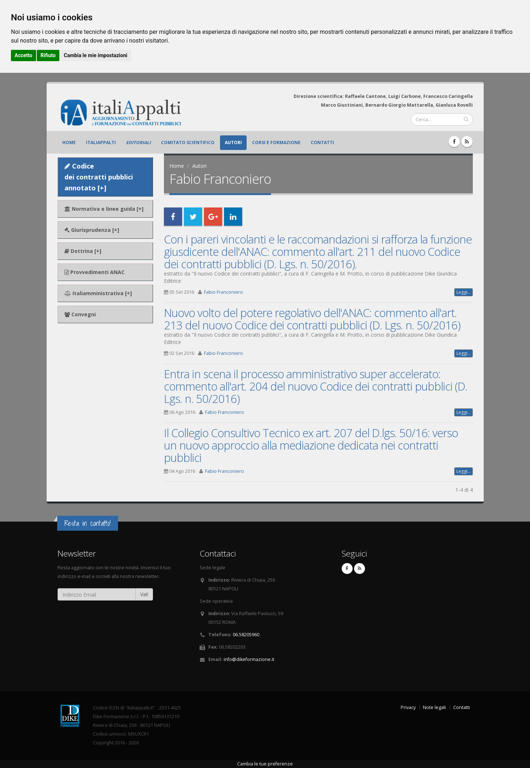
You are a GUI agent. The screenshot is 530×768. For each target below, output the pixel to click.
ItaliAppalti (101, 142)
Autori (233, 142)
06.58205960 (246, 635)
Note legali (434, 707)
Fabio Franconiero (223, 292)
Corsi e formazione (276, 142)
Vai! (144, 594)
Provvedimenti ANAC (94, 272)
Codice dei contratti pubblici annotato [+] (98, 177)
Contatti (322, 142)
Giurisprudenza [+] (91, 229)
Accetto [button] (23, 55)
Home (69, 142)
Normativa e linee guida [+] (104, 208)
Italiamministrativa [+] (98, 293)
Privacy (408, 707)
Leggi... (463, 292)
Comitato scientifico (188, 142)
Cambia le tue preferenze (265, 764)
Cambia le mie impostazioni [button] (95, 55)
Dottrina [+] (82, 251)
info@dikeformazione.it (249, 659)
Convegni (80, 314)
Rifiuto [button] (48, 55)
